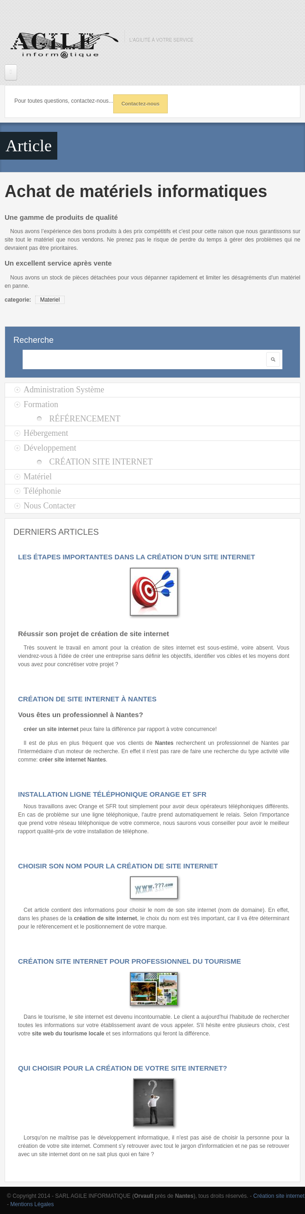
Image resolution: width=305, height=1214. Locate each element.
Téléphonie (42, 491)
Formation (41, 404)
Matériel (38, 476)
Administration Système (64, 389)
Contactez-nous (141, 103)
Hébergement (46, 433)
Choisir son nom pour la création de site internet (118, 866)
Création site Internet (100, 461)
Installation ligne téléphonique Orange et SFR (112, 794)
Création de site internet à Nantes (87, 699)
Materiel (50, 300)
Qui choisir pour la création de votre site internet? (122, 1068)
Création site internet (279, 1196)
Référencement (84, 418)
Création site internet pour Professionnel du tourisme (129, 961)
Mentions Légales (32, 1204)
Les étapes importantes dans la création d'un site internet (136, 557)
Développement (50, 447)
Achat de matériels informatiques (136, 191)
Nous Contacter (49, 505)
